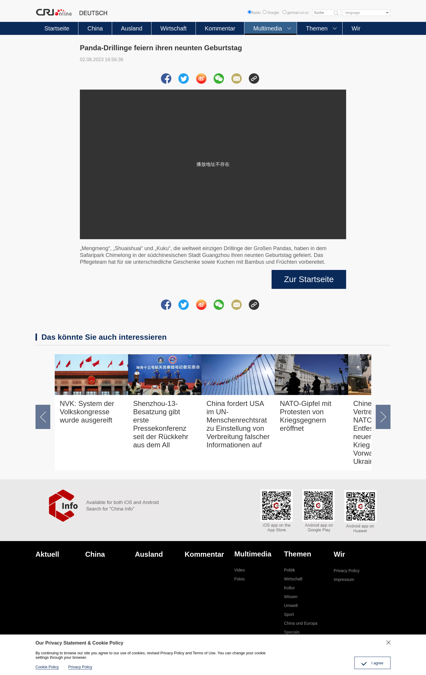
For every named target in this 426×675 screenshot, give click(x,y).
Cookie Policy (47, 667)
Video (239, 570)
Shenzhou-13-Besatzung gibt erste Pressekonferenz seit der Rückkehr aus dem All (160, 424)
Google (271, 13)
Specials (292, 632)
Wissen (291, 596)
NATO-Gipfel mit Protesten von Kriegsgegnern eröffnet (305, 415)
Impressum (344, 579)
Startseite (56, 28)
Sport (289, 614)
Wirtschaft (173, 28)
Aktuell (47, 554)
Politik (289, 570)
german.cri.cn (296, 13)
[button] (43, 417)
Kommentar (220, 28)
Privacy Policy (346, 570)
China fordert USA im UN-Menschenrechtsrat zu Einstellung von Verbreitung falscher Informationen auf (238, 424)
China (95, 28)
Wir (355, 28)
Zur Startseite (309, 279)
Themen (316, 28)
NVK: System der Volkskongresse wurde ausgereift (87, 411)
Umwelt (291, 605)
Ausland (131, 28)
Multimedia (267, 28)
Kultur (289, 587)
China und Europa (300, 623)
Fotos (239, 579)
